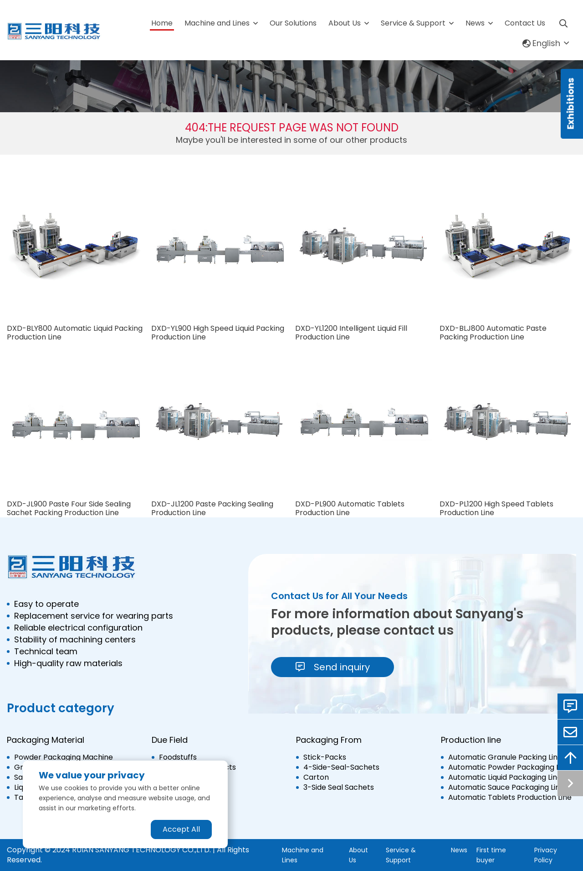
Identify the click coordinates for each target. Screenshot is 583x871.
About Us (344, 23)
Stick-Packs (324, 757)
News (475, 23)
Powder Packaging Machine (63, 757)
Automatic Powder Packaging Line (509, 767)
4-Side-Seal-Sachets (341, 767)
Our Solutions (293, 23)
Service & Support (413, 23)
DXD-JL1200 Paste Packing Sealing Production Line (212, 508)
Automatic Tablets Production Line (510, 798)
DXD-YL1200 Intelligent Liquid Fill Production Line (351, 332)
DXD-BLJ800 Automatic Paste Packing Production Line (493, 332)
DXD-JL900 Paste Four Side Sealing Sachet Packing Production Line (69, 508)
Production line (471, 740)
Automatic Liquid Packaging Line (505, 777)
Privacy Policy (545, 855)
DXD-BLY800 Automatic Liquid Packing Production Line (75, 332)
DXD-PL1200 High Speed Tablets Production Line (496, 508)
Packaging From (329, 740)
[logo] (54, 31)
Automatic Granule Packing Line (505, 757)
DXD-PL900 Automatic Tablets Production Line (349, 508)
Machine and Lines (217, 23)
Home (162, 23)
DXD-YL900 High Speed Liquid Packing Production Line (217, 332)
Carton (316, 777)
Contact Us (525, 23)
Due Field (170, 740)
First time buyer (491, 855)
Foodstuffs (178, 757)
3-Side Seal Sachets (338, 787)
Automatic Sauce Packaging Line (506, 787)
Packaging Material (45, 740)
